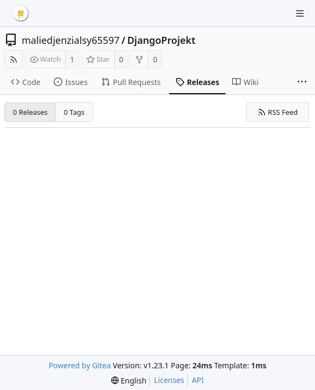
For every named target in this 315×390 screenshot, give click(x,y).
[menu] (128, 380)
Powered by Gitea (80, 365)
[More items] (302, 82)
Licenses (169, 380)
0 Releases (30, 112)
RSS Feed (278, 112)
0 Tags (74, 112)
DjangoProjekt (161, 40)
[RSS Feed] (13, 59)
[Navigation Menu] (300, 13)
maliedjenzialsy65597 (71, 40)
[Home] (20, 13)
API (198, 380)
